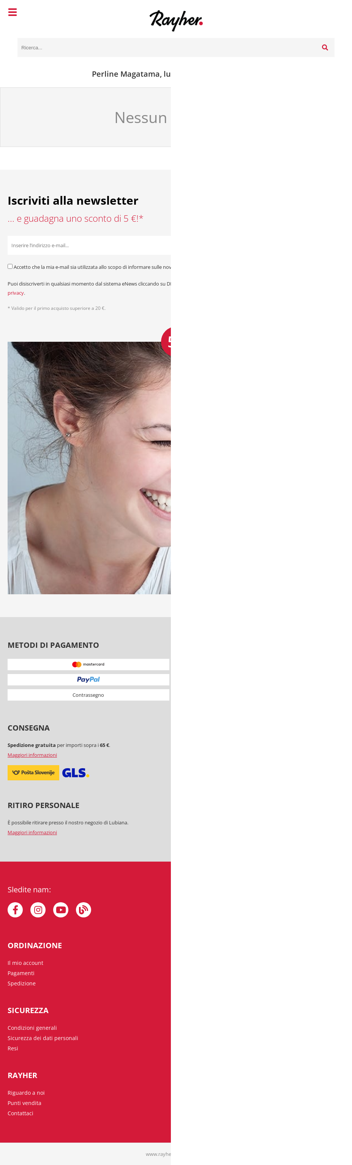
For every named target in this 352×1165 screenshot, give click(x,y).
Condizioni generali (32, 1027)
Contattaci (20, 1113)
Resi (13, 1048)
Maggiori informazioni (32, 754)
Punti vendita (24, 1103)
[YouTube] (60, 909)
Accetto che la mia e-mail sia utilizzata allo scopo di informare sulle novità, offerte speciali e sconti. (123, 267)
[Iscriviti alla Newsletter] (334, 245)
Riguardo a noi (26, 1092)
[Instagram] (38, 909)
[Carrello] (327, 13)
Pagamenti (21, 973)
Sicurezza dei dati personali (43, 1038)
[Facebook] (15, 909)
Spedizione (22, 983)
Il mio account (25, 962)
